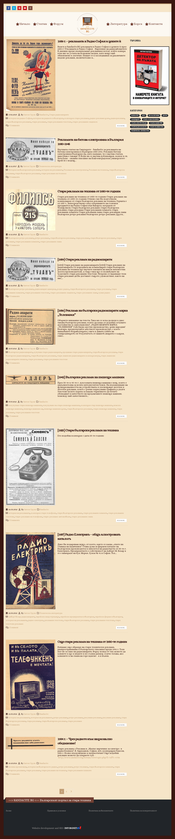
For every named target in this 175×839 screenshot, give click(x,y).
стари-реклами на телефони (28, 517)
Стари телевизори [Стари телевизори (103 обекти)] (156, 127)
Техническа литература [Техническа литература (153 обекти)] (140, 131)
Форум (56, 24)
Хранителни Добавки (91, 828)
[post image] (30, 75)
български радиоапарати (21, 352)
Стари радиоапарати (59, 115)
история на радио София (20, 118)
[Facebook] (8, 8)
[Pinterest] (19, 8)
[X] (14, 8)
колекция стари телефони (43, 513)
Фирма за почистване (113, 828)
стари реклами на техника (53, 173)
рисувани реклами (111, 717)
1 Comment (13, 416)
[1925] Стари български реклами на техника (88, 430)
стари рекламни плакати (27, 242)
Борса (136, 24)
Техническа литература (50, 166)
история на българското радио (42, 767)
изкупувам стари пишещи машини (25, 405)
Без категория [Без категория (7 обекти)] (154, 115)
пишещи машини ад (33, 409)
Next (71, 791)
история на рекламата (52, 170)
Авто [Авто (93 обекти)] (143, 115)
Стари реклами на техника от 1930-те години (89, 191)
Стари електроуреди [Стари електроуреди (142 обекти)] (139, 123)
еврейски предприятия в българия (77, 617)
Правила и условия (56, 811)
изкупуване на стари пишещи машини (61, 405)
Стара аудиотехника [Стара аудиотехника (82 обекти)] (151, 119)
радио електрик (35, 620)
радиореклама (118, 118)
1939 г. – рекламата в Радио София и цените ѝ (89, 41)
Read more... (121, 126)
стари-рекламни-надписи (84, 122)
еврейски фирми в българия (109, 617)
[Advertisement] (150, 177)
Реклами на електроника (76, 170)
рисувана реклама (92, 717)
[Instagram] (30, 8)
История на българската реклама (24, 170)
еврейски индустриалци (47, 617)
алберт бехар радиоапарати (22, 617)
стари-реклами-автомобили (57, 517)
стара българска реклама (62, 238)
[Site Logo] (87, 24)
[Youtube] (25, 8)
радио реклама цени (100, 118)
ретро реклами (42, 238)
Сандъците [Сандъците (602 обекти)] (135, 119)
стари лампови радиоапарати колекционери (78, 356)
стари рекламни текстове (59, 122)
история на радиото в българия (48, 118)
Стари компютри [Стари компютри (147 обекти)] (156, 123)
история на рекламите (41, 717)
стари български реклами (18, 122)
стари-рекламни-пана (51, 242)
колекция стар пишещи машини (96, 405)
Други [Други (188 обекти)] (165, 115)
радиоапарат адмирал (45, 289)
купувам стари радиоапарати (48, 352)
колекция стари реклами (76, 118)
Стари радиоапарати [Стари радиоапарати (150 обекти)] (139, 127)
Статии (40, 24)
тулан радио (104, 293)
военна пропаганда (18, 767)
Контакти (154, 24)
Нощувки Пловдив (133, 828)
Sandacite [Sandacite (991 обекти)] (135, 115)
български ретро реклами (21, 238)
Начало (23, 24)
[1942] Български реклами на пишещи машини (91, 377)
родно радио (63, 289)
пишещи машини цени (55, 409)
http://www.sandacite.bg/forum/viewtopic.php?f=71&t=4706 (89, 757)
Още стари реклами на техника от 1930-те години (92, 642)
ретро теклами (81, 767)
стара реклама (82, 238)
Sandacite (43, 115)
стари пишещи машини (104, 409)
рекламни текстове (53, 620)
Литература (116, 24)
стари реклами (39, 122)
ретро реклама (60, 717)
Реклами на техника (98, 170)
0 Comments (14, 125)
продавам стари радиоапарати (77, 352)
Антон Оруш (30, 115)
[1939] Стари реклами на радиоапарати (85, 259)
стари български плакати (101, 767)
